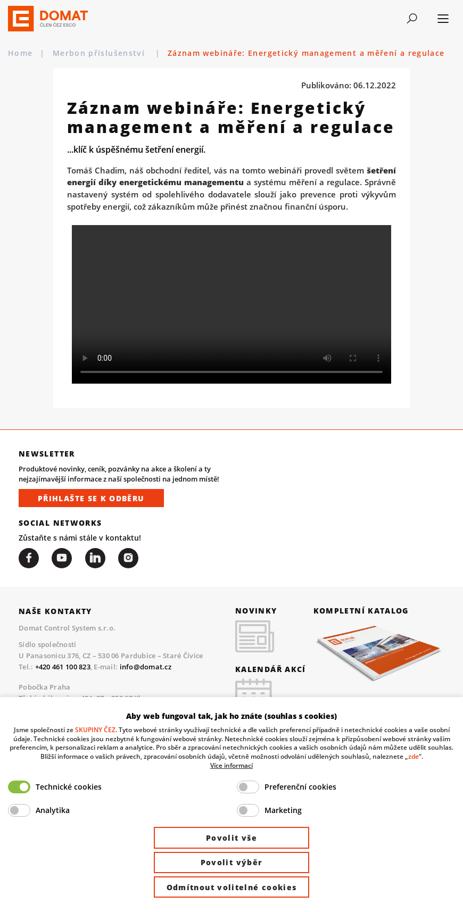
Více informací (231, 765)
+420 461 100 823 (62, 667)
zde (413, 756)
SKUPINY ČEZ (95, 729)
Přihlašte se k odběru (91, 498)
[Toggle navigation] (412, 18)
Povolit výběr (232, 862)
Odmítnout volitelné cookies (232, 887)
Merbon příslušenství (100, 53)
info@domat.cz (145, 667)
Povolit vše (231, 838)
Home (20, 53)
